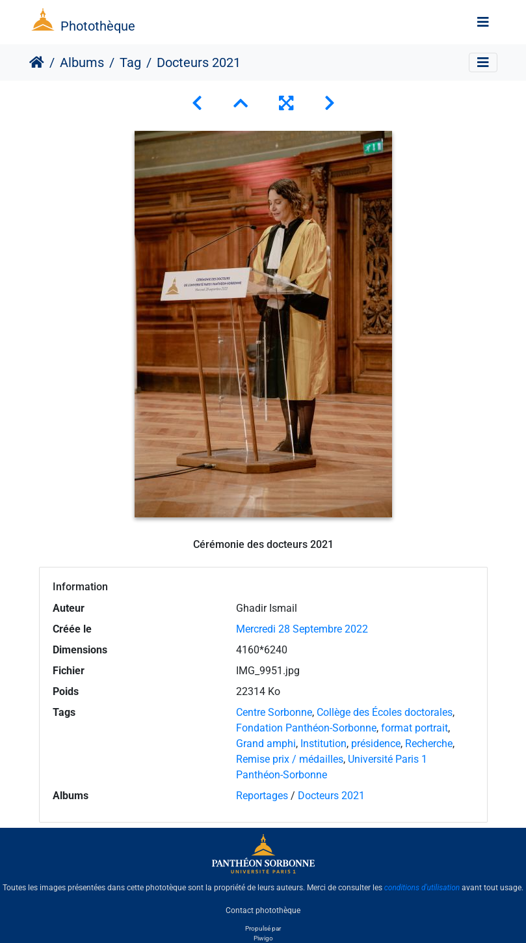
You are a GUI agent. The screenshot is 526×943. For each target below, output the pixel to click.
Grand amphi (266, 743)
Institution (323, 743)
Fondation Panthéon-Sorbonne (306, 728)
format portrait (414, 728)
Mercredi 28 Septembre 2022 (302, 629)
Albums (82, 62)
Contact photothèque (263, 909)
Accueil (36, 62)
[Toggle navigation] (483, 22)
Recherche (429, 743)
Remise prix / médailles (289, 759)
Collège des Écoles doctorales (385, 712)
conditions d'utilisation (422, 887)
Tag (130, 62)
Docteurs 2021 (331, 795)
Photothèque (97, 26)
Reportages (262, 795)
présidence (376, 743)
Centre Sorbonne (274, 712)
